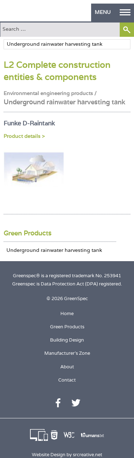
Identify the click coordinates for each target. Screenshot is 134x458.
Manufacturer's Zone (67, 353)
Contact (67, 380)
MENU (112, 12)
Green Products (27, 233)
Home (67, 313)
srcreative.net (87, 455)
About (67, 367)
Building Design (67, 340)
